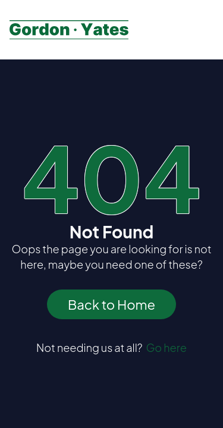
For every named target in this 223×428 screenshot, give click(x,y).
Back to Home (111, 304)
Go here (166, 347)
